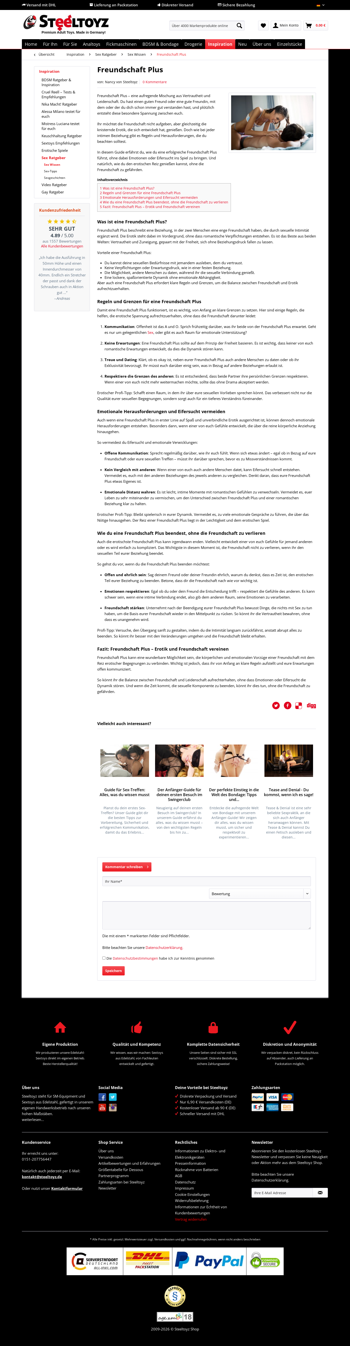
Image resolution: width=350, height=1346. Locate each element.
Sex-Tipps (50, 171)
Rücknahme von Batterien (196, 1169)
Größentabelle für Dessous (120, 1169)
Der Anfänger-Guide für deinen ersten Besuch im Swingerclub (179, 794)
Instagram (113, 1108)
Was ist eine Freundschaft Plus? (127, 188)
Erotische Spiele (55, 150)
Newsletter (107, 1188)
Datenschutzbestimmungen (135, 958)
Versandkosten (110, 1157)
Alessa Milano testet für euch (61, 114)
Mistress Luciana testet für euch (60, 126)
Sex (150, 332)
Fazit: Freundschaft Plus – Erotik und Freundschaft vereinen (150, 206)
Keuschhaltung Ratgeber (62, 135)
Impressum (184, 1188)
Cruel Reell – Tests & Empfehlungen (58, 94)
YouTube (102, 1108)
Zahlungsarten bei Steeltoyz (121, 1182)
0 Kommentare (155, 82)
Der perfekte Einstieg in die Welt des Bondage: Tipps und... (234, 794)
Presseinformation (190, 1163)
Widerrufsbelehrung (192, 1200)
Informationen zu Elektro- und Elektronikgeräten (200, 1154)
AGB (178, 1175)
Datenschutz (185, 1182)
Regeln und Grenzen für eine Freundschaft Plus (140, 193)
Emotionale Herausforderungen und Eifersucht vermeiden (149, 197)
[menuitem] (207, 28)
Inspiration (49, 71)
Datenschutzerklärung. (164, 947)
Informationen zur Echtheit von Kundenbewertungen (201, 1210)
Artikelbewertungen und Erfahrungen (129, 1163)
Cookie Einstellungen (192, 1194)
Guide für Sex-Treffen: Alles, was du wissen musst (124, 792)
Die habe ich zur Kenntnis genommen (160, 958)
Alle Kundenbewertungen (62, 246)
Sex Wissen (52, 165)
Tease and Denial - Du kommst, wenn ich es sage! (288, 792)
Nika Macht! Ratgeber (59, 104)
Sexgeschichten (54, 178)
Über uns (106, 1150)
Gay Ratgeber (53, 192)
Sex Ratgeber (54, 157)
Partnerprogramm (113, 1175)
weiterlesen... (33, 1119)
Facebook (102, 1097)
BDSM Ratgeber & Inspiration (56, 82)
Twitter (113, 1097)
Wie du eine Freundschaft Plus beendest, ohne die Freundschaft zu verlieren (164, 202)
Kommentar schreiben (127, 866)
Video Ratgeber (54, 184)
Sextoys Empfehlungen (61, 143)
